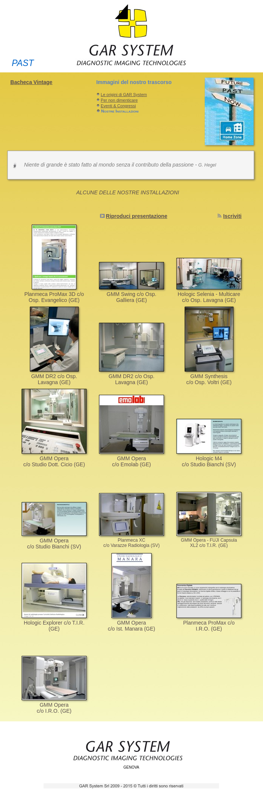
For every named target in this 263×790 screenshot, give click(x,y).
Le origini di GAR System (124, 94)
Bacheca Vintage (32, 82)
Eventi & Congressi (118, 106)
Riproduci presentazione (136, 216)
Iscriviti (232, 216)
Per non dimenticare (119, 100)
